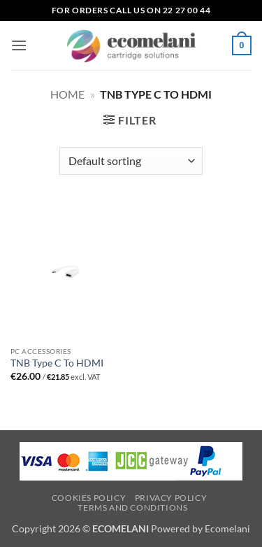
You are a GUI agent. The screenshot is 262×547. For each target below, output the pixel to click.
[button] (18, 45)
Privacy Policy (171, 497)
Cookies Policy (89, 497)
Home (67, 94)
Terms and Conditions (132, 507)
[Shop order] (131, 161)
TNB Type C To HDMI (56, 363)
